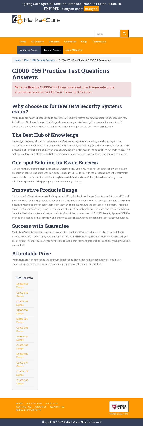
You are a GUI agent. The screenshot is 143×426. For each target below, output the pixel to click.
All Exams (54, 41)
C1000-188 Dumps (22, 347)
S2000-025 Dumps (22, 320)
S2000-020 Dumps (22, 338)
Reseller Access (52, 49)
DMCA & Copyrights (28, 410)
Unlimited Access (29, 49)
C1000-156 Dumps (22, 285)
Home (23, 41)
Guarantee (70, 41)
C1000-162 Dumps (22, 294)
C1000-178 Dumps (22, 373)
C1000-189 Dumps (22, 355)
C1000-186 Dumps (22, 329)
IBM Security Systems (43, 60)
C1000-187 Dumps (22, 303)
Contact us (23, 406)
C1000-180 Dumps (22, 382)
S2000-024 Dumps (22, 312)
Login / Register (74, 49)
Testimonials (99, 41)
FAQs (84, 41)
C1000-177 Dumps (22, 364)
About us (41, 406)
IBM (26, 60)
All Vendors (37, 41)
